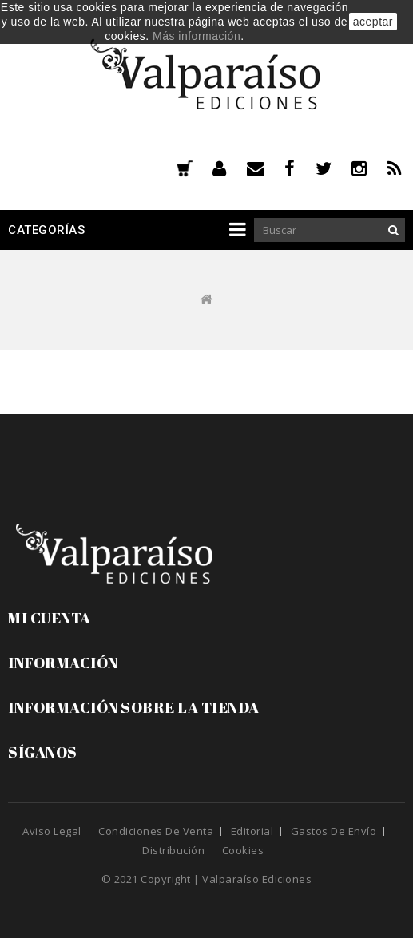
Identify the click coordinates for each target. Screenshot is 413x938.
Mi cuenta (49, 618)
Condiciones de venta (155, 831)
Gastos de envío (334, 831)
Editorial (252, 831)
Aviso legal (51, 831)
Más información (196, 36)
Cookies (243, 850)
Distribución (173, 850)
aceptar (373, 21)
